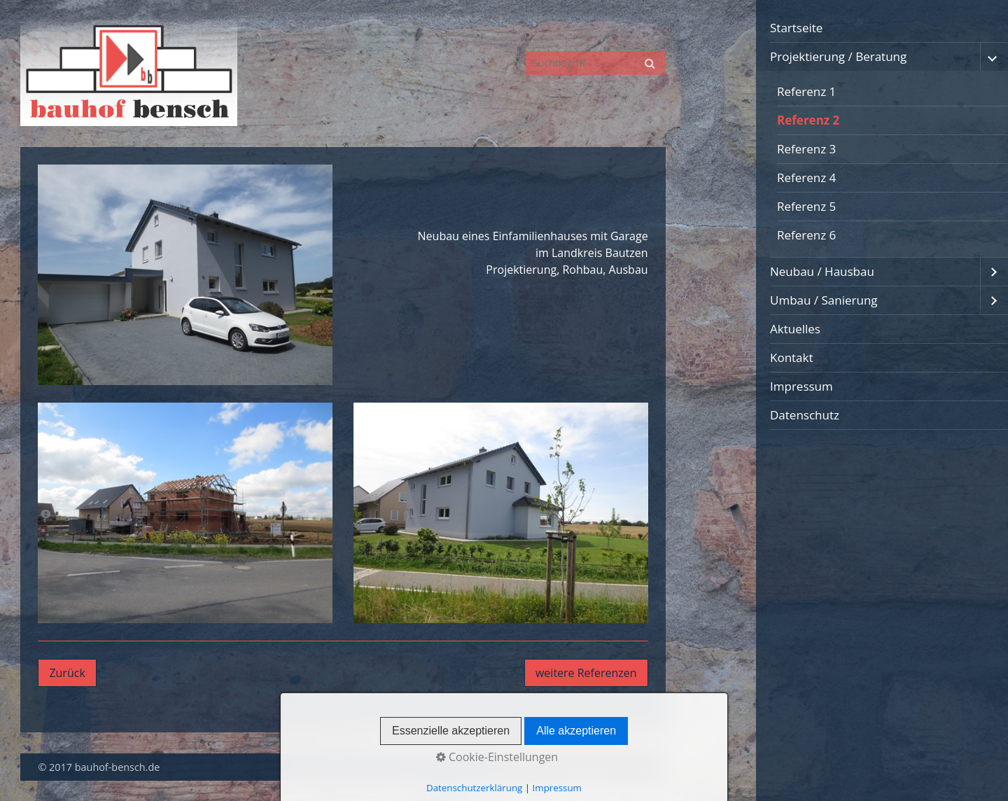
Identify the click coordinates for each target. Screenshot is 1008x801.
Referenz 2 (808, 120)
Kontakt (791, 357)
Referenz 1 (806, 91)
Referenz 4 (806, 177)
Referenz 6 (806, 235)
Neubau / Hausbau (822, 271)
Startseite (796, 28)
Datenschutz (804, 415)
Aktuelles (795, 329)
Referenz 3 (806, 149)
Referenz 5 (806, 206)
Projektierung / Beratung (838, 56)
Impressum (801, 386)
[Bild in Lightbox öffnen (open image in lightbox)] (185, 275)
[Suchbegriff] (596, 63)
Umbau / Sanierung (824, 300)
